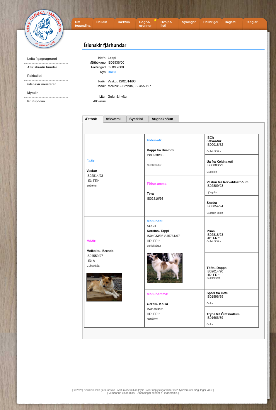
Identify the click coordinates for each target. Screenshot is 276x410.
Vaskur (112, 81)
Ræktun (124, 22)
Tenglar (252, 22)
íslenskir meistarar (41, 84)
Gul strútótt (92, 265)
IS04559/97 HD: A (99, 255)
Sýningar (189, 22)
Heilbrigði (210, 22)
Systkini (136, 119)
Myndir (32, 92)
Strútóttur (91, 185)
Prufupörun (36, 101)
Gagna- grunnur (145, 23)
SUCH (151, 226)
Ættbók (91, 119)
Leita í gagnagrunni (42, 58)
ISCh (210, 137)
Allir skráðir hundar (42, 67)
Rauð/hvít (152, 318)
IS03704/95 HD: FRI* (157, 309)
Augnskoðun (162, 119)
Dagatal (230, 22)
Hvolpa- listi (166, 23)
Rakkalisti (34, 75)
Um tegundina (83, 23)
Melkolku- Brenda (120, 86)
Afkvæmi (113, 119)
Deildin (101, 22)
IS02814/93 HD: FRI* (94, 175)
